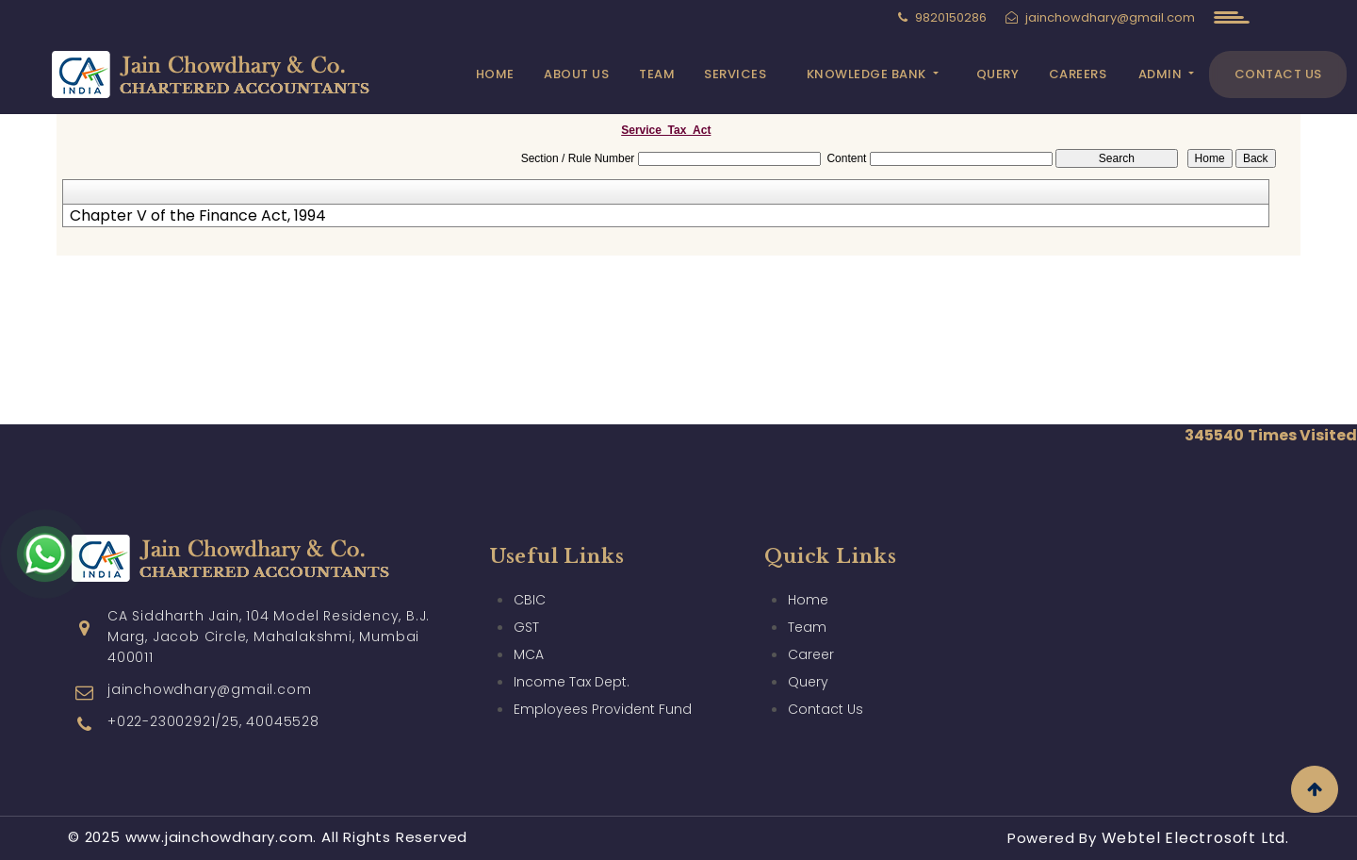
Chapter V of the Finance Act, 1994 (198, 215)
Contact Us (1278, 74)
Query (998, 74)
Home (495, 74)
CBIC (530, 599)
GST (526, 627)
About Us (576, 74)
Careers (1078, 74)
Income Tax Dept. (571, 681)
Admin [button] (1161, 74)
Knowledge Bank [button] (868, 74)
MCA (529, 654)
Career (811, 654)
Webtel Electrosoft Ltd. (1195, 838)
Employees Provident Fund (603, 709)
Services (735, 74)
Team (657, 74)
